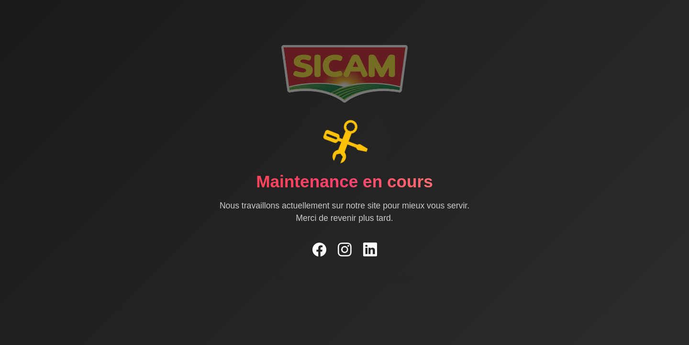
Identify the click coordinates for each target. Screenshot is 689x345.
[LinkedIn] (370, 250)
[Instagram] (345, 250)
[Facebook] (319, 250)
